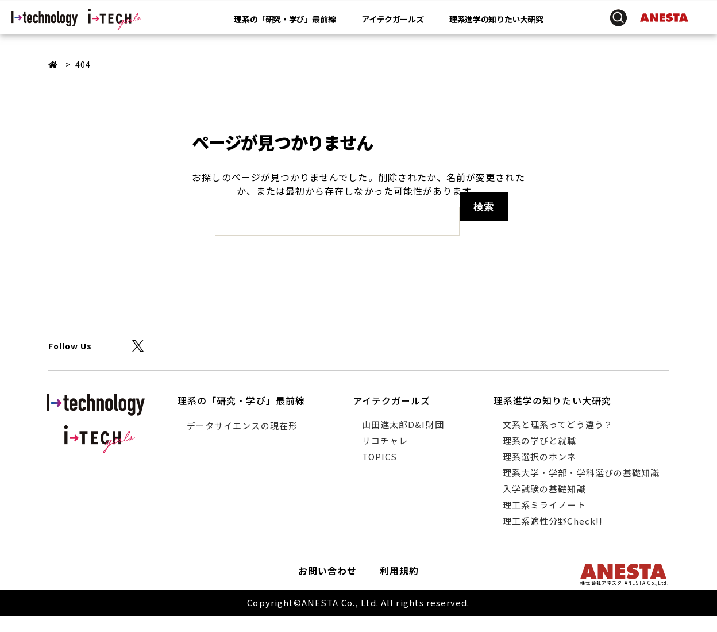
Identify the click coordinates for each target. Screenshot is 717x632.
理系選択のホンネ (540, 456)
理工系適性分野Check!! (553, 521)
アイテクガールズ (392, 19)
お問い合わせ (327, 570)
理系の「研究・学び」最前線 (285, 19)
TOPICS (379, 456)
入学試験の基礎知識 (544, 489)
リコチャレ (385, 440)
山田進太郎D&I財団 (403, 424)
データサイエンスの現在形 (242, 425)
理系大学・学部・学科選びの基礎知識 (581, 473)
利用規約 (399, 570)
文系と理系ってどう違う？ (558, 424)
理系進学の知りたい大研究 (496, 19)
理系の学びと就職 (540, 440)
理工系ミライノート (544, 505)
